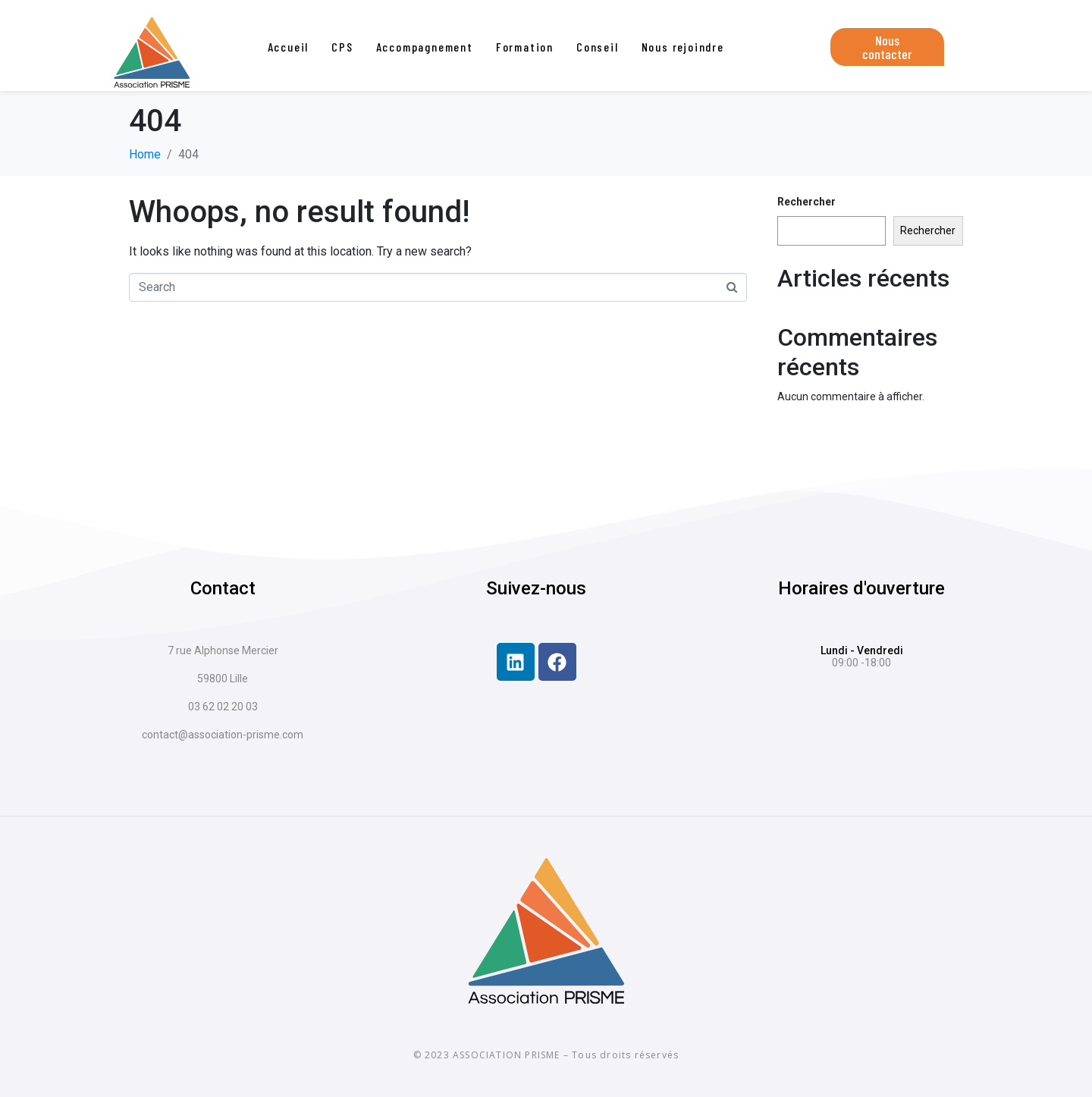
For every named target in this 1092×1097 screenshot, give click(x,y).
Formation (525, 46)
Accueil (288, 46)
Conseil (597, 46)
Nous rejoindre (683, 46)
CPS (342, 46)
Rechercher (806, 202)
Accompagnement (424, 46)
